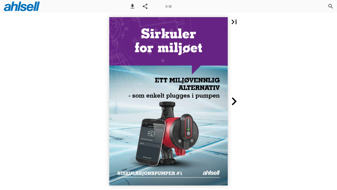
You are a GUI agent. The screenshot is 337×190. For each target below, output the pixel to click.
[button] (132, 6)
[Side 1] (168, 6)
